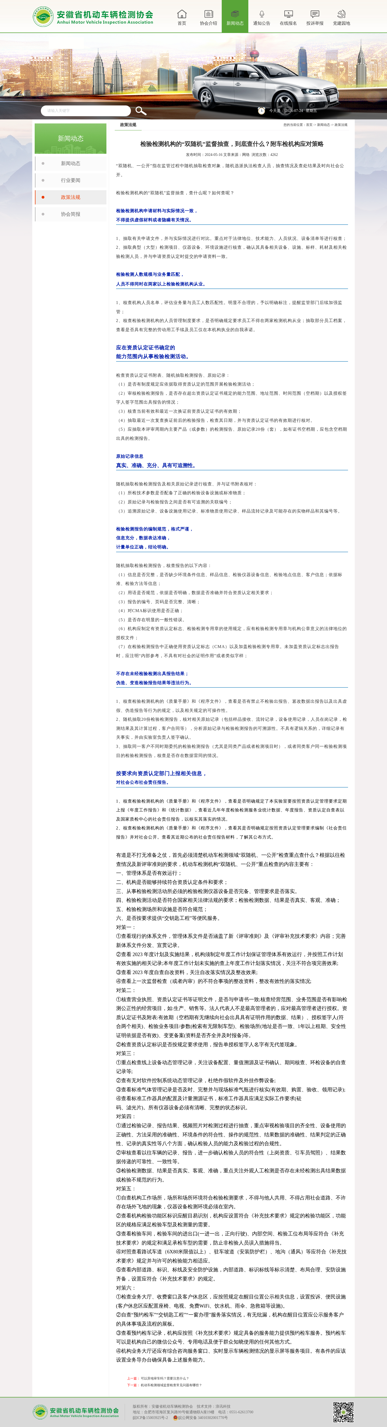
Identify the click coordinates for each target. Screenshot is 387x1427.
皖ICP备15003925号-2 (150, 1418)
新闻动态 (235, 20)
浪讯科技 (223, 1406)
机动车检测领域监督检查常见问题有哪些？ (171, 1385)
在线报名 (288, 16)
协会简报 (70, 214)
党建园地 (341, 16)
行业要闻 (70, 180)
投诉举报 (315, 16)
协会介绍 (208, 20)
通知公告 (261, 20)
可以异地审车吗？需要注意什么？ (165, 1378)
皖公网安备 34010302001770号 (200, 1418)
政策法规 (70, 197)
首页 (182, 16)
